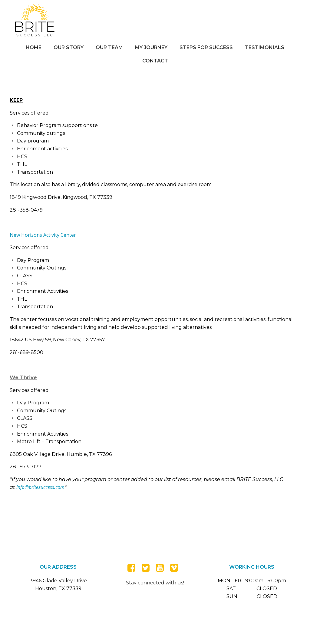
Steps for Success (206, 47)
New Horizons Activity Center (43, 235)
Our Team (109, 47)
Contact (155, 61)
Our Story (69, 47)
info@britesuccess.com (40, 487)
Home (33, 47)
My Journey (151, 47)
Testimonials (264, 47)
